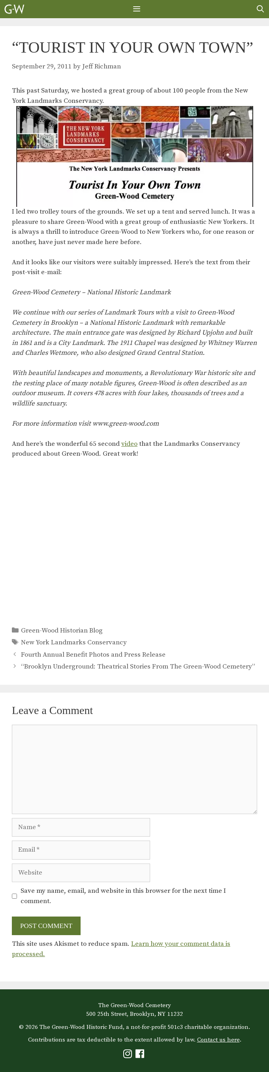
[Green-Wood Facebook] (140, 1055)
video (129, 443)
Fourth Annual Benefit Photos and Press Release (93, 654)
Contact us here (218, 1040)
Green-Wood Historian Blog (62, 630)
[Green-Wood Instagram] (128, 1055)
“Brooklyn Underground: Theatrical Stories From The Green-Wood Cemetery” (138, 666)
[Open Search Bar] (260, 9)
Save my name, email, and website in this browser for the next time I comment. (123, 895)
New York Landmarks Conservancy (74, 642)
